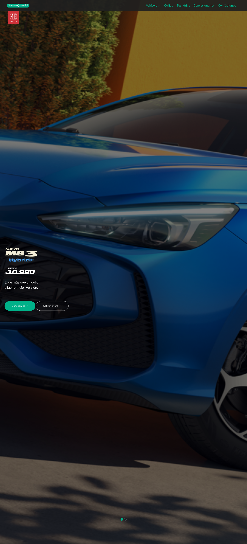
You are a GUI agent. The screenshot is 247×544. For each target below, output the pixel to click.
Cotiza (168, 5)
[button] (122, 519)
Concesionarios (204, 5)
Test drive (183, 5)
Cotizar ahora (52, 305)
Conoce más (20, 305)
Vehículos (153, 5)
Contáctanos (227, 5)
